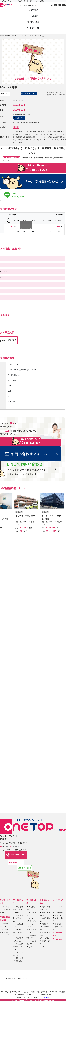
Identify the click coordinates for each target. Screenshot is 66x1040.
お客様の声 (59, 912)
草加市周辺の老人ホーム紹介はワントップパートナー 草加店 (15, 35)
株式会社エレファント (31, 1000)
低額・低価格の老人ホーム (18, 918)
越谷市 (14, 978)
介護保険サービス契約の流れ (45, 926)
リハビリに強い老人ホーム (18, 932)
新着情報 (58, 924)
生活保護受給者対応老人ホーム (18, 946)
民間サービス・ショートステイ (45, 944)
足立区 (25, 978)
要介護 (16, 127)
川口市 (3, 978)
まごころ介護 (44, 997)
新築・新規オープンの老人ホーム (18, 909)
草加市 (8, 978)
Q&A (30, 947)
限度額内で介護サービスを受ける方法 (45, 935)
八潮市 (19, 978)
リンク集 (58, 915)
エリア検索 (6, 907)
